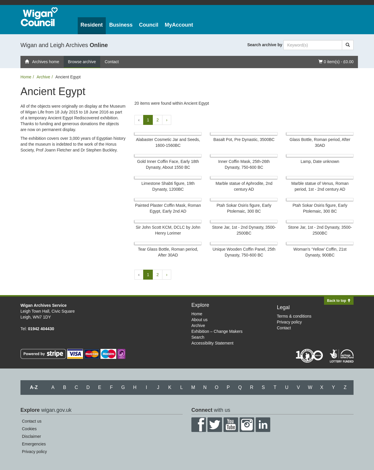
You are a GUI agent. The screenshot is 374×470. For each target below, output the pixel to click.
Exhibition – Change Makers (217, 331)
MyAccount (179, 25)
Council (148, 25)
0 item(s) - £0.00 (336, 61)
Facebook (198, 424)
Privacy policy (289, 322)
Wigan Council (39, 17)
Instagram (247, 424)
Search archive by (264, 44)
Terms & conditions (294, 316)
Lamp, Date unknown (320, 161)
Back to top (339, 301)
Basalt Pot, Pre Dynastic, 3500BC (243, 139)
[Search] (348, 45)
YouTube (231, 424)
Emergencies (34, 444)
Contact (112, 61)
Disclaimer (31, 436)
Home (25, 77)
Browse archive (82, 61)
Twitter (214, 424)
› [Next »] (166, 120)
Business (121, 25)
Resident (92, 25)
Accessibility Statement (212, 343)
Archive (43, 77)
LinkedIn (263, 424)
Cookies (29, 428)
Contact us (31, 421)
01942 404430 (41, 328)
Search (197, 337)
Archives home (42, 61)
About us (199, 319)
